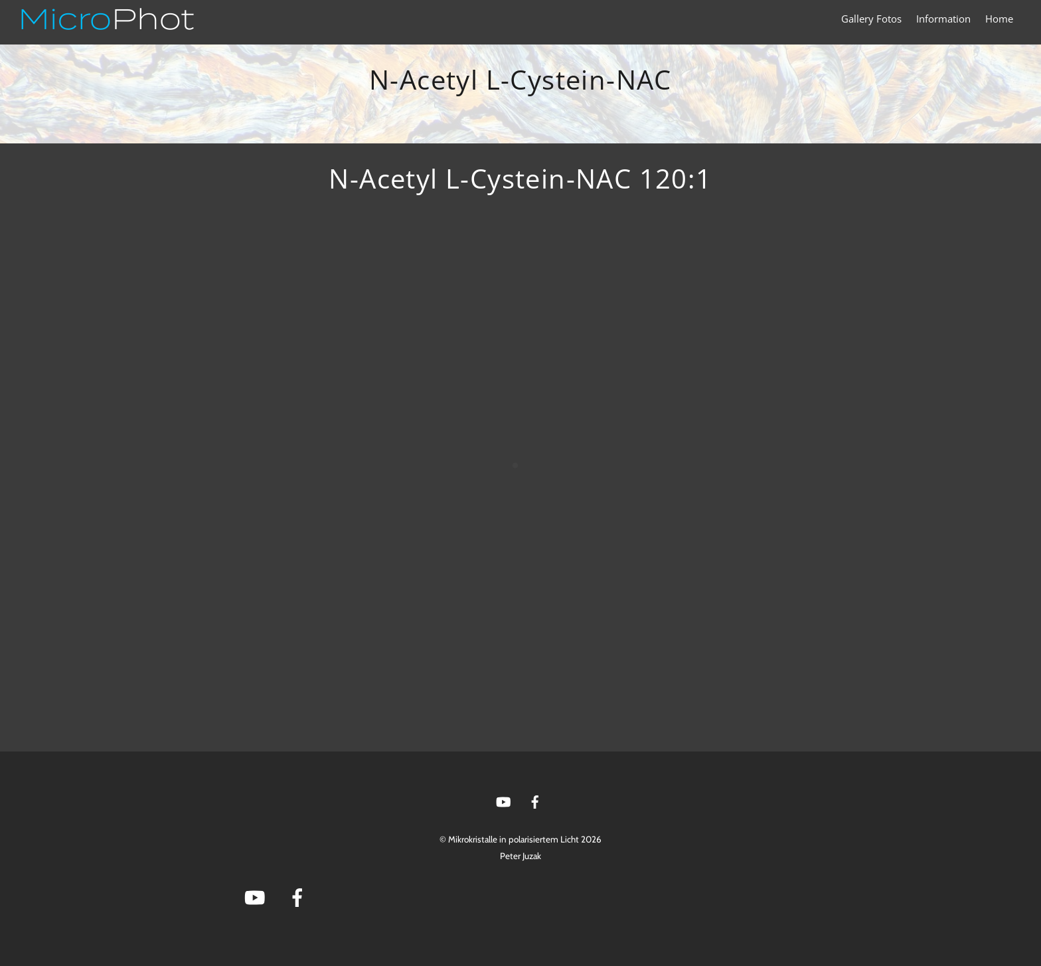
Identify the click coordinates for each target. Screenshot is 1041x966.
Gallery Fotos (871, 18)
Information (943, 18)
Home (999, 18)
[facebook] (535, 800)
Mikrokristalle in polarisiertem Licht (513, 839)
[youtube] (503, 800)
